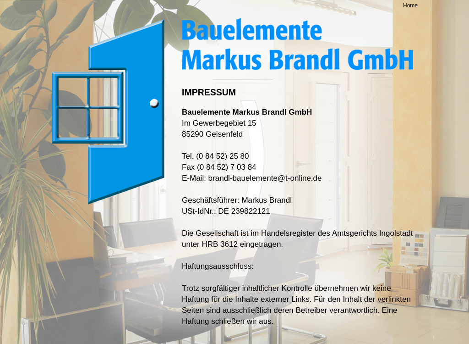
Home (410, 5)
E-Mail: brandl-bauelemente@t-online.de (252, 178)
